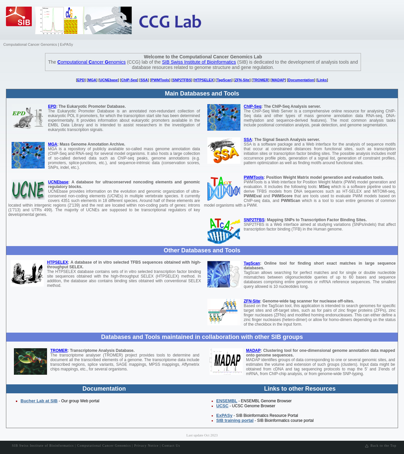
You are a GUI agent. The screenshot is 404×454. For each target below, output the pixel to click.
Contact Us (171, 445)
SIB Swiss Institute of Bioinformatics (199, 62)
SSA (144, 80)
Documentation (301, 80)
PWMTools (160, 80)
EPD (80, 80)
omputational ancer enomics (91, 62)
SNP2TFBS (182, 80)
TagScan (224, 80)
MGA (92, 80)
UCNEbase (109, 80)
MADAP (278, 80)
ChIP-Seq (129, 80)
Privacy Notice (146, 445)
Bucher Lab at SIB (39, 400)
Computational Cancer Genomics (30, 44)
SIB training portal (235, 420)
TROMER (260, 80)
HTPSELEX (204, 80)
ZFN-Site (242, 80)
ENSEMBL (226, 400)
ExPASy (66, 44)
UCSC (222, 405)
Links (322, 80)
